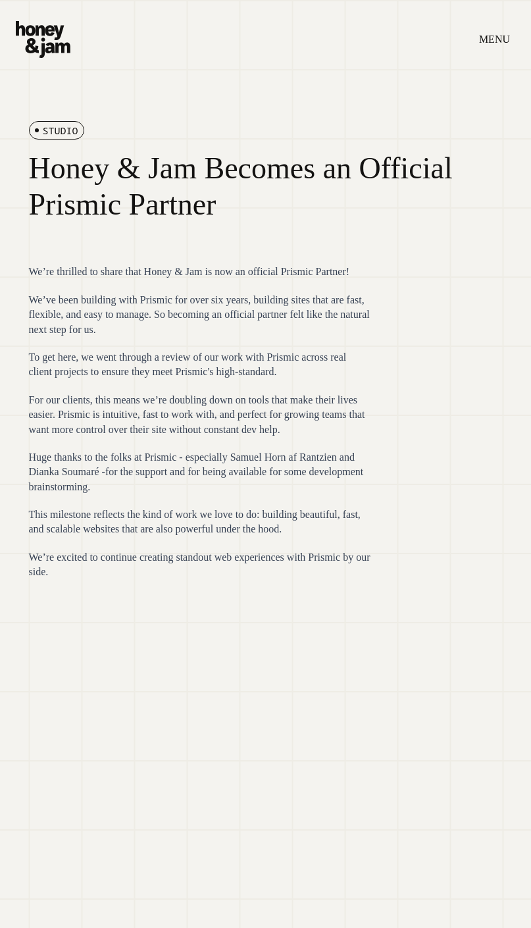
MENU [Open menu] (494, 39)
